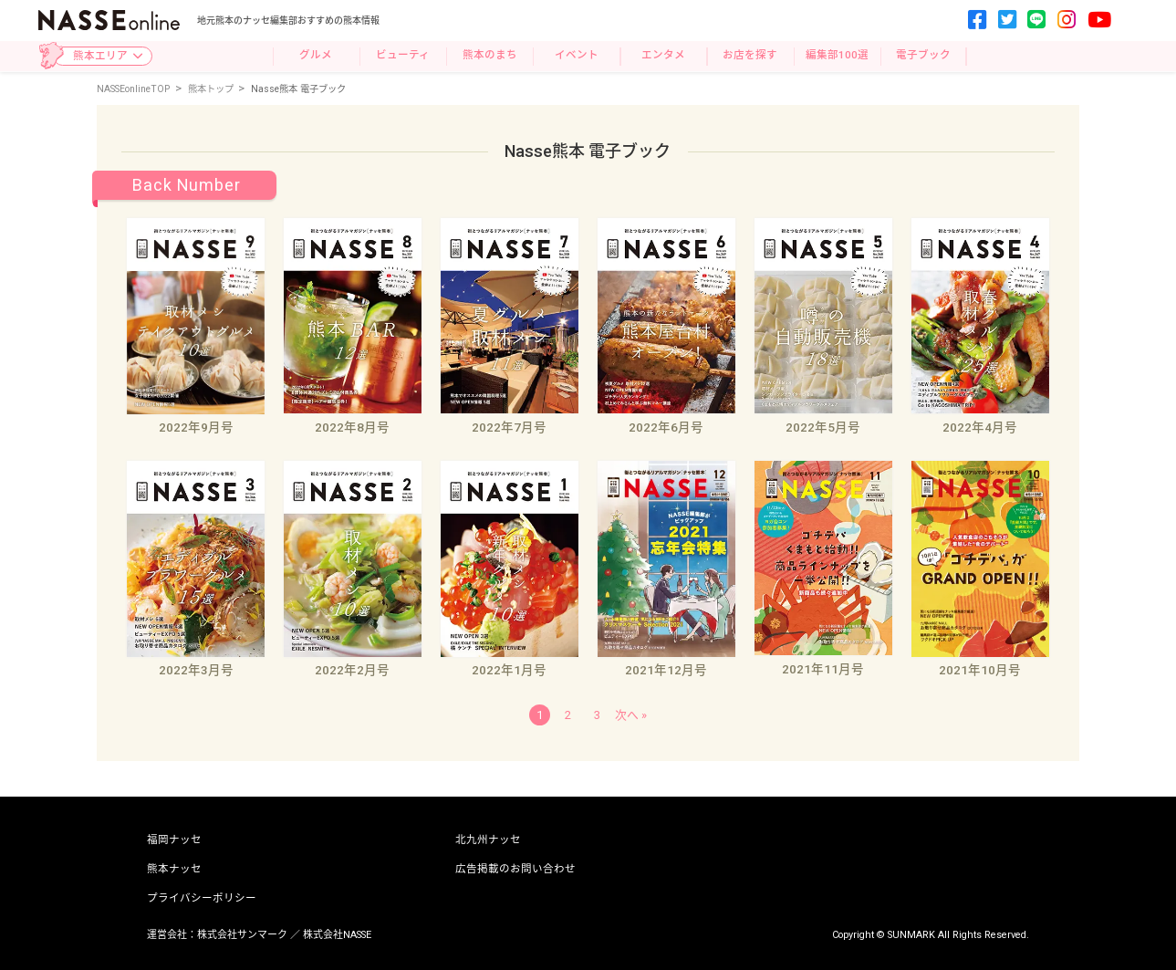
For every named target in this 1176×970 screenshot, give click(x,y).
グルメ (315, 54)
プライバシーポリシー (201, 898)
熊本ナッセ (174, 869)
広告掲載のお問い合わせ (515, 869)
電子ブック (923, 54)
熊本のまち (490, 54)
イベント (576, 54)
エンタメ (663, 54)
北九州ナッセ (488, 840)
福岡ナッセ (174, 840)
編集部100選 (837, 54)
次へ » (631, 715)
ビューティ (403, 54)
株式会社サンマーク (242, 935)
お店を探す (750, 54)
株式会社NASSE (337, 935)
